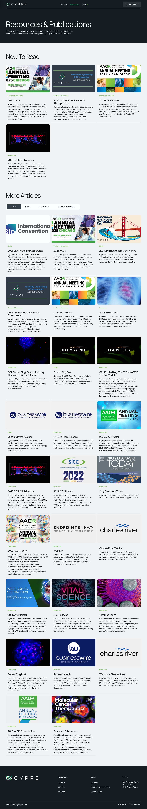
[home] (16, 4)
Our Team (61, 787)
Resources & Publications (100, 787)
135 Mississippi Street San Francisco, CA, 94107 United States (131, 784)
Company (94, 783)
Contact (61, 792)
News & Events (96, 792)
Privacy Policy (122, 805)
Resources (74, 4)
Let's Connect (132, 4)
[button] (85, 4)
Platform (64, 4)
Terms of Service (135, 805)
